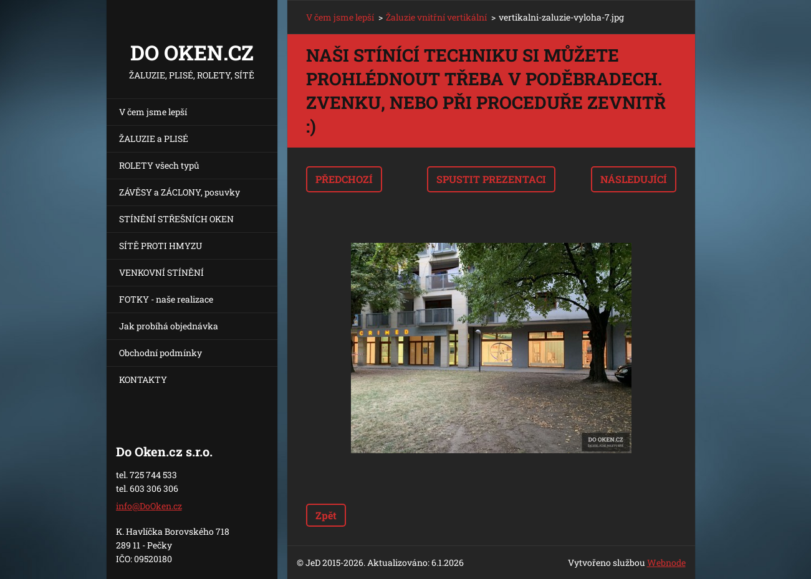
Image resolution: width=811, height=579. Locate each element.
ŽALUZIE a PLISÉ (153, 138)
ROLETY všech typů (159, 165)
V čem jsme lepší (153, 112)
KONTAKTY (143, 379)
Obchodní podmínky (160, 353)
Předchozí (344, 179)
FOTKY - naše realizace (166, 299)
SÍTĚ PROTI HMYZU (160, 246)
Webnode (666, 562)
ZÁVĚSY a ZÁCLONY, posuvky (179, 192)
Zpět (326, 515)
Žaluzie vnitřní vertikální (436, 17)
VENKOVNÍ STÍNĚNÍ (161, 272)
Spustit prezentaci (491, 179)
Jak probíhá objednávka (168, 326)
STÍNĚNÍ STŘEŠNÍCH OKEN (176, 219)
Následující (633, 179)
